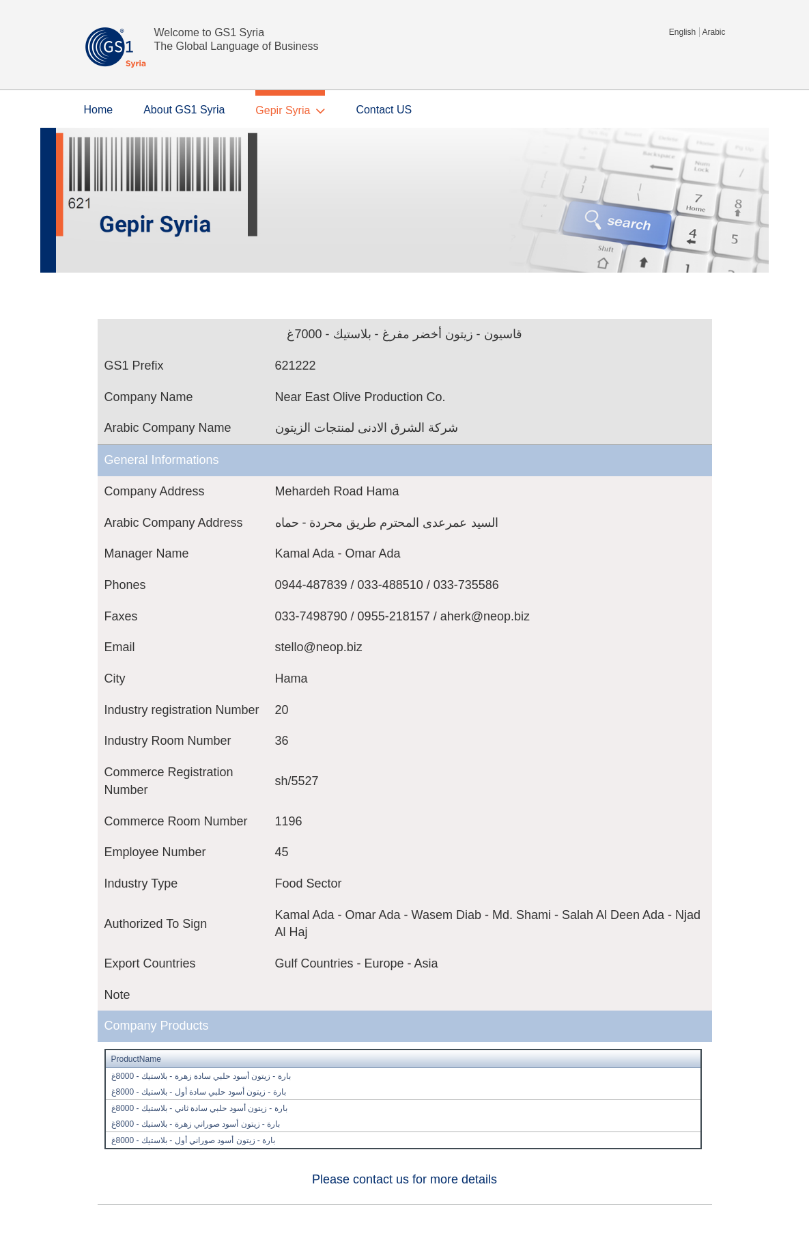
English (682, 32)
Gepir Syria (282, 110)
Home (98, 109)
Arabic (713, 32)
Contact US (384, 109)
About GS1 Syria (184, 109)
